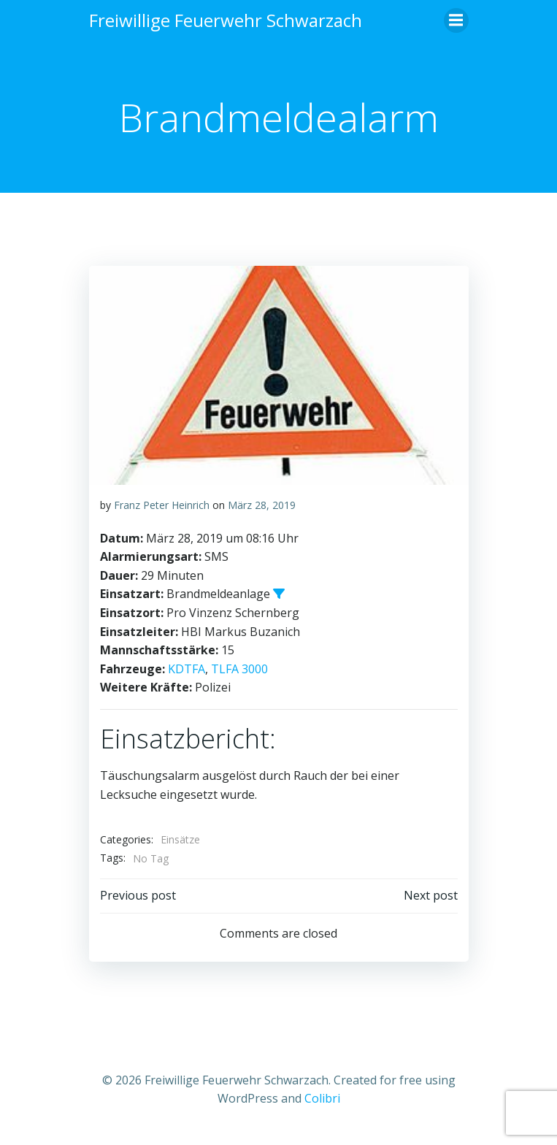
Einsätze (180, 839)
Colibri (322, 1098)
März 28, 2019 (262, 505)
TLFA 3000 (239, 669)
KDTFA (186, 669)
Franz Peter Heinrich (162, 505)
